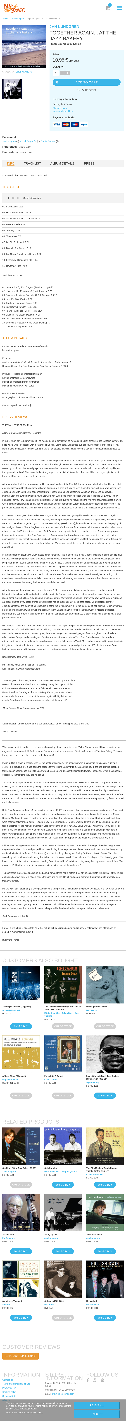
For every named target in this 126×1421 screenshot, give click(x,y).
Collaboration (50, 1168)
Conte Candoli (51, 1079)
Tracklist (32, 163)
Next (18, 198)
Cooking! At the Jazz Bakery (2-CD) (19, 1168)
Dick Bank (49, 1304)
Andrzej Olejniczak (11, 1010)
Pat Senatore (8, 1238)
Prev (13, 198)
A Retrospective (94, 1234)
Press (89, 163)
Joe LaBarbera (48, 141)
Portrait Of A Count (53, 1076)
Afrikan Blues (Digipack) (14, 1076)
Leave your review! (24, 72)
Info (10, 163)
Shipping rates (60, 108)
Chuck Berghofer (28, 141)
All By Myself (50, 1234)
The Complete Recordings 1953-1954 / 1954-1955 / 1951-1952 (62, 1008)
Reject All (97, 1405)
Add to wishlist (88, 90)
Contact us (7, 1380)
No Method (91, 1301)
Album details (62, 163)
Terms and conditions (63, 111)
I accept (97, 1414)
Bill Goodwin (92, 1304)
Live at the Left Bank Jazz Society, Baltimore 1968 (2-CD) (102, 1077)
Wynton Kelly (92, 1082)
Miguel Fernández (10, 1079)
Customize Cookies (33, 1412)
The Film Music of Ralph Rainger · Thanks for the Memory (102, 1169)
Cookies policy (9, 1392)
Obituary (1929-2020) (54, 1301)
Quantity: (58, 67)
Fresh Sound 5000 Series (65, 43)
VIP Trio (6, 1304)
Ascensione (8, 1234)
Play (8, 198)
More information (14, 1412)
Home (6, 18)
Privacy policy (9, 1388)
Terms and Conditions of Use (16, 1384)
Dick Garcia (91, 1010)
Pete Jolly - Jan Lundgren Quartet (60, 1171)
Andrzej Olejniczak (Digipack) (16, 1007)
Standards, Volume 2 (12, 1301)
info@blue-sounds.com (63, 1394)
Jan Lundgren (17, 18)
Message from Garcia (96, 1007)
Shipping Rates (9, 1396)
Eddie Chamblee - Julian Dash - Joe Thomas (61, 1014)
